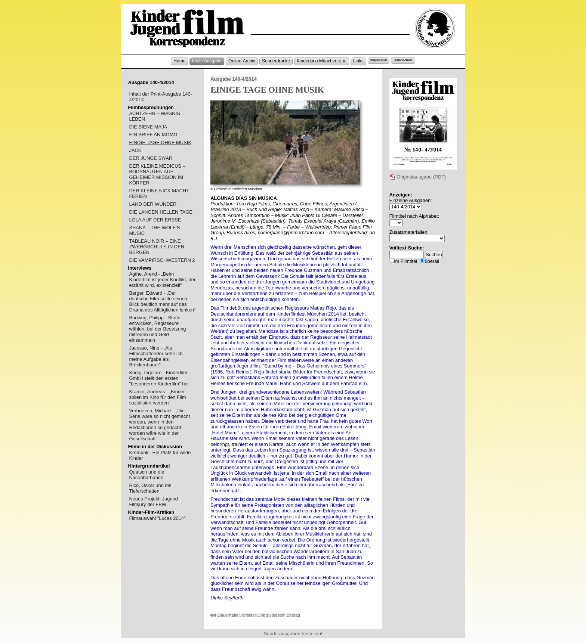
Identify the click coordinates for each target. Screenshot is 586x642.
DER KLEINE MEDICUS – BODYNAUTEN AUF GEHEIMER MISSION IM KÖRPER (157, 174)
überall (432, 261)
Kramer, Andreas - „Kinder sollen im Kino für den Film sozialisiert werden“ (157, 397)
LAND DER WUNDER (152, 204)
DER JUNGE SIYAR (150, 158)
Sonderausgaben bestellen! (292, 633)
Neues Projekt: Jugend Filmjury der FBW (153, 501)
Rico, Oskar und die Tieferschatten (150, 488)
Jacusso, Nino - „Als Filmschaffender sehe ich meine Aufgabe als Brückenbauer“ (155, 356)
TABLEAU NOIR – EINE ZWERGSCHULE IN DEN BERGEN (156, 246)
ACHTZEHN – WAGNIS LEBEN (154, 116)
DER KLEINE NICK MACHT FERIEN (159, 193)
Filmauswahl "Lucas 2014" (157, 518)
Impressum (378, 60)
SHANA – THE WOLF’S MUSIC (154, 230)
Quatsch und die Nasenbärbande (146, 474)
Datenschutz (403, 60)
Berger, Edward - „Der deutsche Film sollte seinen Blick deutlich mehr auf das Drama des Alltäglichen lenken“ (162, 301)
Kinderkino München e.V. (321, 60)
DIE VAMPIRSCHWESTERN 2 (162, 260)
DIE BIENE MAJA (148, 127)
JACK (135, 150)
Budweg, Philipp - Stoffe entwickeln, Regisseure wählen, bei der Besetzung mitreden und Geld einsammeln (157, 329)
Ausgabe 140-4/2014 (233, 79)
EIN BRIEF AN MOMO (153, 134)
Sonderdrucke (276, 60)
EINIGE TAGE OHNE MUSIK (160, 142)
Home (179, 60)
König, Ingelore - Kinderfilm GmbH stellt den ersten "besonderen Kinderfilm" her (159, 378)
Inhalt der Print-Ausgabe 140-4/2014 (160, 96)
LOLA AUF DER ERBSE (155, 220)
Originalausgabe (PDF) (417, 177)
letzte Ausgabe (207, 60)
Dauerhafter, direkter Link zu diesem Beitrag (255, 615)
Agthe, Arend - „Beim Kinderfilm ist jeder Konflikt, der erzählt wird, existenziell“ (162, 279)
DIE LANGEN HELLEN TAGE (160, 212)
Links (358, 60)
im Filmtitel (405, 261)
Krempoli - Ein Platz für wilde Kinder (160, 455)
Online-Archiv (241, 60)
